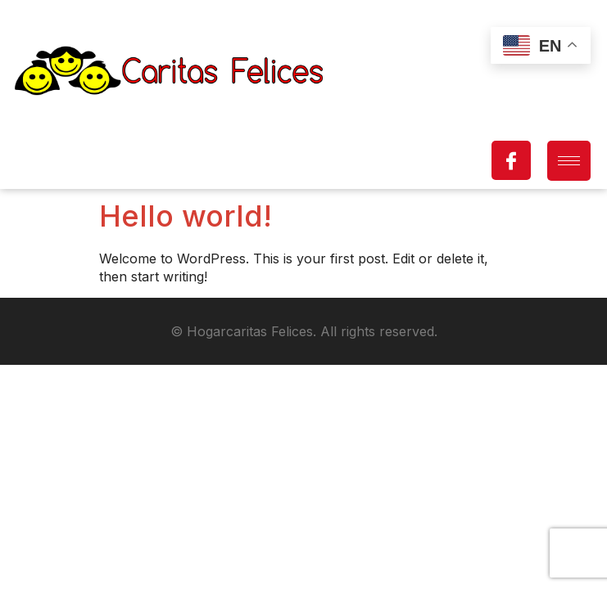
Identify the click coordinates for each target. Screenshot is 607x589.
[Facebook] (511, 160)
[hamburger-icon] (569, 161)
